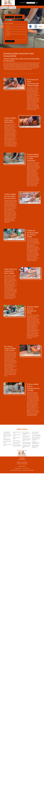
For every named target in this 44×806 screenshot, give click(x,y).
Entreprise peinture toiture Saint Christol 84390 (26, 437)
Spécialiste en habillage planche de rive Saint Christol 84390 (35, 446)
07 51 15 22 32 (12, 7)
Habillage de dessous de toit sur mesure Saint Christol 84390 (26, 439)
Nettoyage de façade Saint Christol (17, 435)
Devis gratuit (25, 470)
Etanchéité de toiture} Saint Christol (7, 445)
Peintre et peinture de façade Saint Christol (6, 433)
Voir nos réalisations (9, 17)
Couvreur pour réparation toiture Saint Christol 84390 (17, 445)
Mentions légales (31, 470)
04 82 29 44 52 (4, 7)
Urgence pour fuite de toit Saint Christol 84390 (17, 443)
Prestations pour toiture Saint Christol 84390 (35, 433)
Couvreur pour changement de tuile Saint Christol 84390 (36, 435)
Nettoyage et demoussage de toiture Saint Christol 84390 (7, 436)
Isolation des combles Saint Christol (17, 433)
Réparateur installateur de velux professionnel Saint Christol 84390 (36, 438)
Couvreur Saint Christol (16, 440)
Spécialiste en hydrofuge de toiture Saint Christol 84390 (26, 443)
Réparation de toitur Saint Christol (7, 442)
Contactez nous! (18, 17)
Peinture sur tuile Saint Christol (16, 438)
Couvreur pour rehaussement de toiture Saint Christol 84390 (36, 442)
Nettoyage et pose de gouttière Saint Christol (6, 439)
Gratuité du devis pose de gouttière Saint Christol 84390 (26, 446)
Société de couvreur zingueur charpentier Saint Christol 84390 (26, 433)
